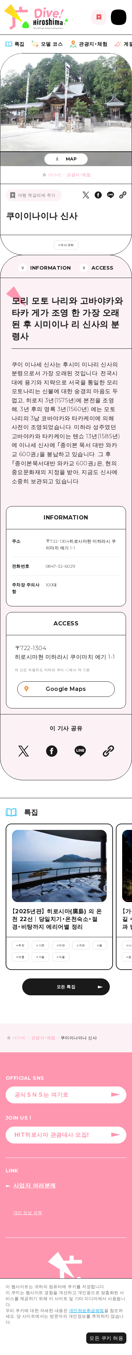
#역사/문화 (66, 245)
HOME (55, 174)
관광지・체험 (79, 174)
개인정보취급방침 (86, 1310)
